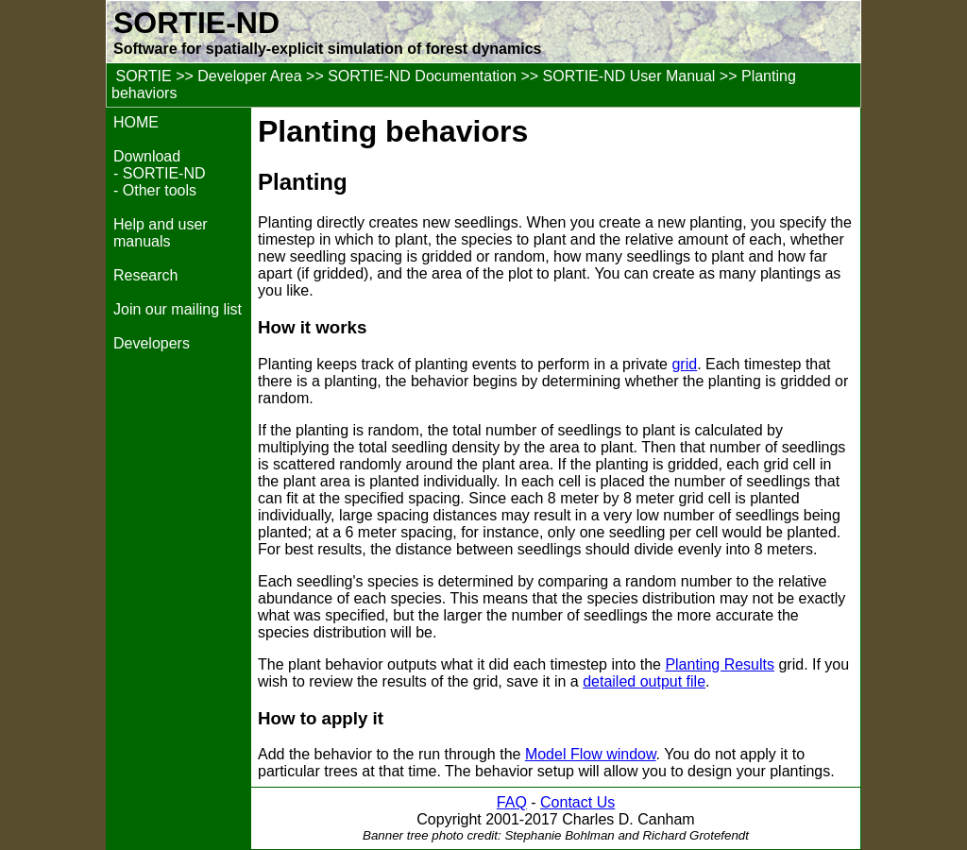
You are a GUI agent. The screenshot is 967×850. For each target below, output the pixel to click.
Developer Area (249, 76)
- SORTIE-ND (159, 173)
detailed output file (644, 681)
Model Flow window (590, 754)
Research (145, 275)
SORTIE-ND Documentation (422, 76)
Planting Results (719, 664)
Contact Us (577, 802)
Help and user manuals (160, 232)
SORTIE (143, 76)
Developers (151, 343)
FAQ (512, 802)
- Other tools (154, 190)
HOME (136, 122)
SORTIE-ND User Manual (629, 76)
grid (684, 364)
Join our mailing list (177, 309)
